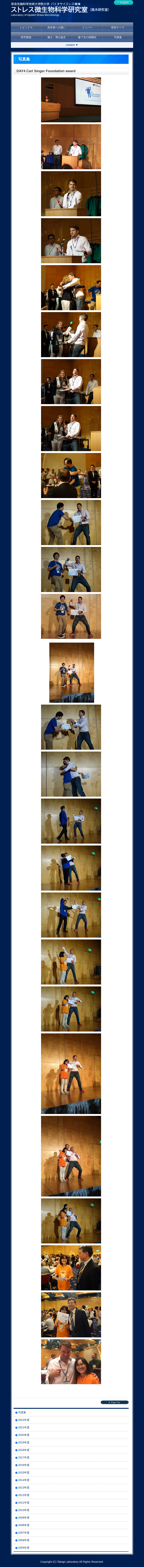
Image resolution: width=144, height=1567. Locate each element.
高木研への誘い (56, 27)
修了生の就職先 (87, 37)
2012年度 (23, 1495)
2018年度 (23, 1449)
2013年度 (23, 1487)
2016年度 (23, 1464)
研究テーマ (117, 27)
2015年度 (23, 1472)
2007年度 (23, 1532)
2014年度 (23, 1480)
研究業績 (26, 37)
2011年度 (23, 1502)
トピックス (26, 27)
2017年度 (23, 1457)
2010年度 (23, 1510)
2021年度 (23, 1427)
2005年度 (23, 1547)
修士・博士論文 (56, 37)
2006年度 (23, 1540)
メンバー (87, 27)
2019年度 (23, 1442)
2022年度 (23, 1419)
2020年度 (23, 1434)
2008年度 (23, 1525)
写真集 (118, 37)
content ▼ (72, 44)
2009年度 (23, 1517)
